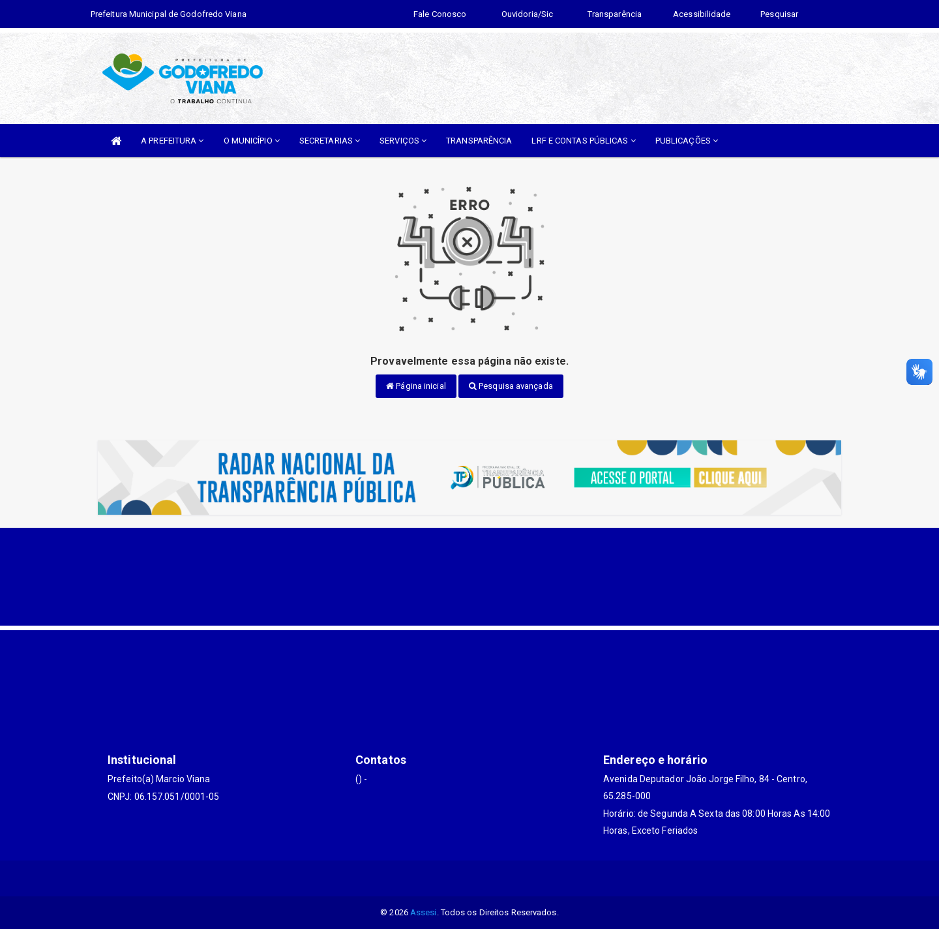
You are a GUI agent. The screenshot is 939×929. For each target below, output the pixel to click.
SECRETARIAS (329, 140)
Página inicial (416, 386)
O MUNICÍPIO (252, 140)
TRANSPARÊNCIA (479, 140)
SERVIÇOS (403, 140)
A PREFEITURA (172, 140)
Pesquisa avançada (511, 386)
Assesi (423, 912)
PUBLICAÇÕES (686, 140)
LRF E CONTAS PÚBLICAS (583, 140)
